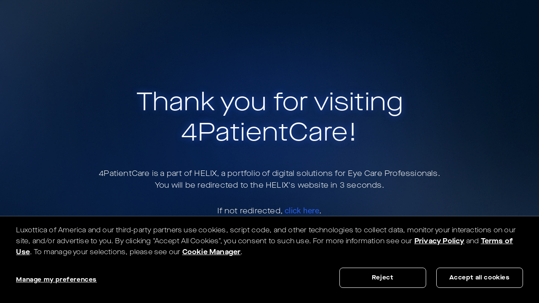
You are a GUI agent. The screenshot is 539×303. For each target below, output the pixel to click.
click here (302, 210)
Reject (383, 278)
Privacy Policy (439, 241)
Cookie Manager (211, 251)
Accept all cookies (479, 278)
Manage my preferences (56, 280)
